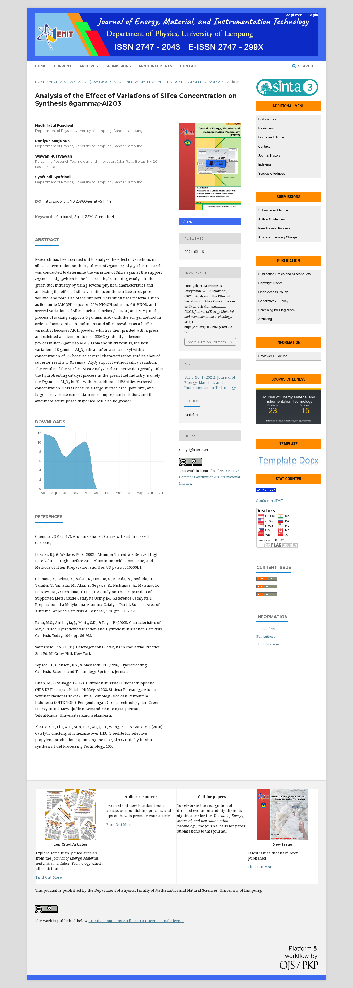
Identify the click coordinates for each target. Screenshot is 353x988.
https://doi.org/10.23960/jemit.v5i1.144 (78, 201)
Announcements (155, 66)
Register (294, 15)
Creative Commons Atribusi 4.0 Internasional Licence (136, 920)
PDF (190, 222)
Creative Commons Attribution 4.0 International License (209, 477)
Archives (88, 66)
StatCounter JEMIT (269, 501)
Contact (189, 66)
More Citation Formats (207, 342)
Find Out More (49, 877)
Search (305, 66)
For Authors (265, 636)
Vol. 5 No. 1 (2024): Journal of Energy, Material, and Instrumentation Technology (147, 82)
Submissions (118, 66)
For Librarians (267, 644)
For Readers (265, 628)
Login (313, 15)
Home (40, 66)
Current (63, 66)
